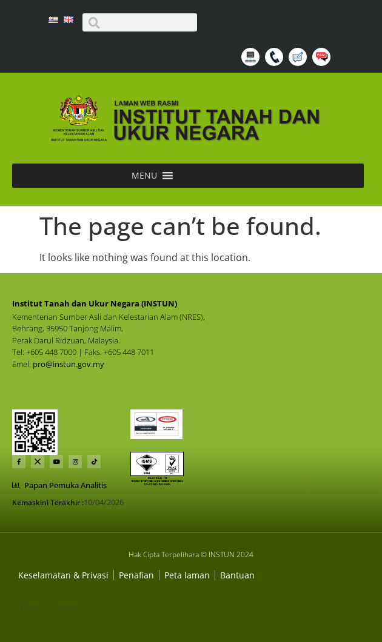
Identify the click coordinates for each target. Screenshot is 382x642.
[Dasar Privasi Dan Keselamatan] (136, 575)
